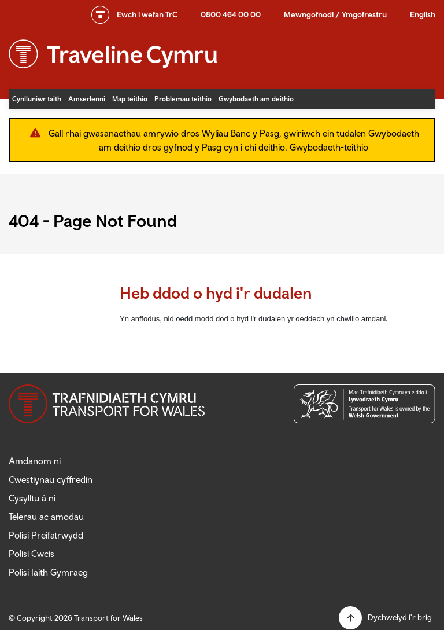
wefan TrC (147, 14)
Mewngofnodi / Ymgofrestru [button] (335, 14)
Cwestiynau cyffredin (50, 479)
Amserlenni (86, 98)
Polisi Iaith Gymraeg (48, 572)
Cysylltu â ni (32, 498)
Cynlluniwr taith (36, 98)
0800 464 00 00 (231, 14)
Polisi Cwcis (31, 553)
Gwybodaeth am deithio (256, 98)
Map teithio (129, 98)
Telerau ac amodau (46, 516)
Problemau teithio (183, 98)
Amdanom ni (35, 461)
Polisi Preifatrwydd (46, 535)
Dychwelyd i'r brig (400, 617)
